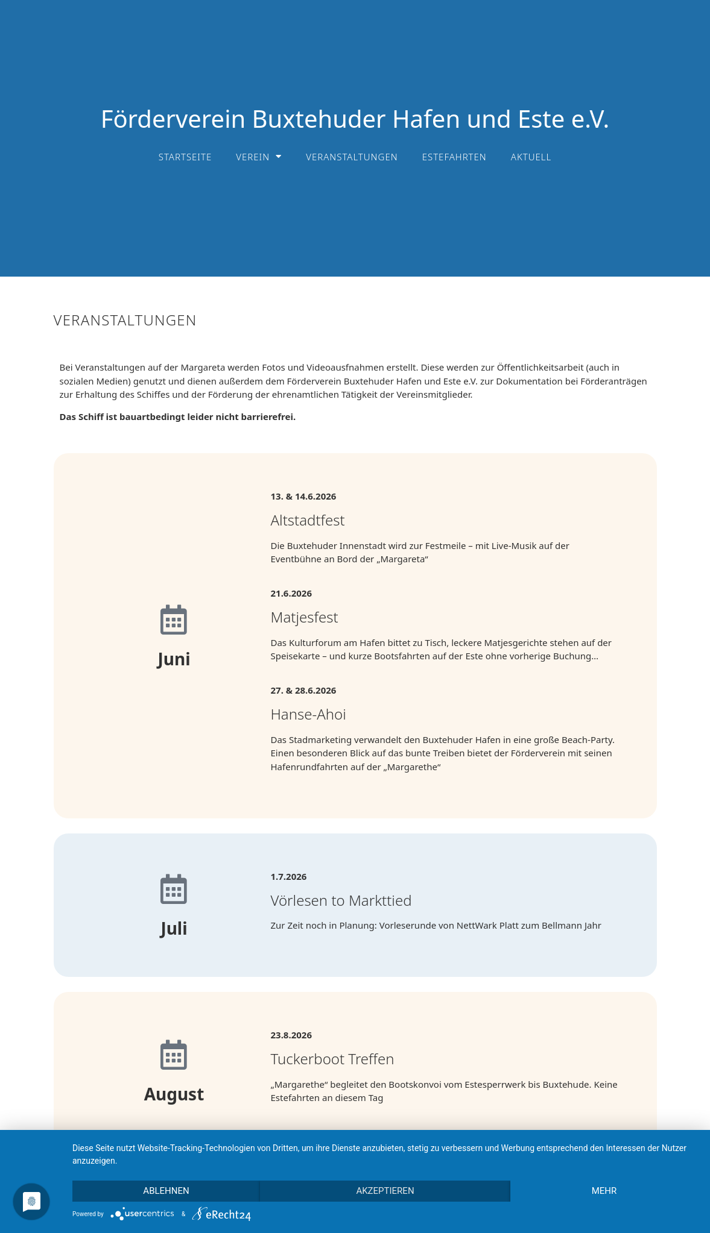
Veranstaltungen (352, 157)
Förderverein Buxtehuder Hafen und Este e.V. (355, 118)
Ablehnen (166, 1190)
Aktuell (531, 157)
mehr (604, 1190)
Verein (259, 156)
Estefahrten (454, 157)
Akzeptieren (385, 1190)
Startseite (185, 157)
